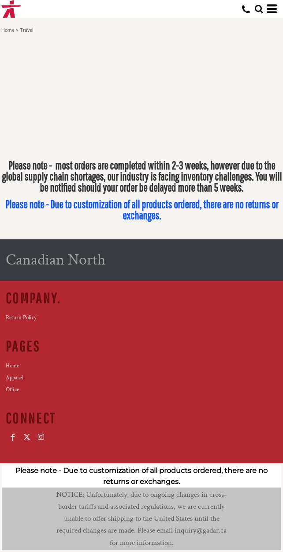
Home (8, 30)
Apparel (14, 378)
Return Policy (21, 317)
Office (12, 389)
